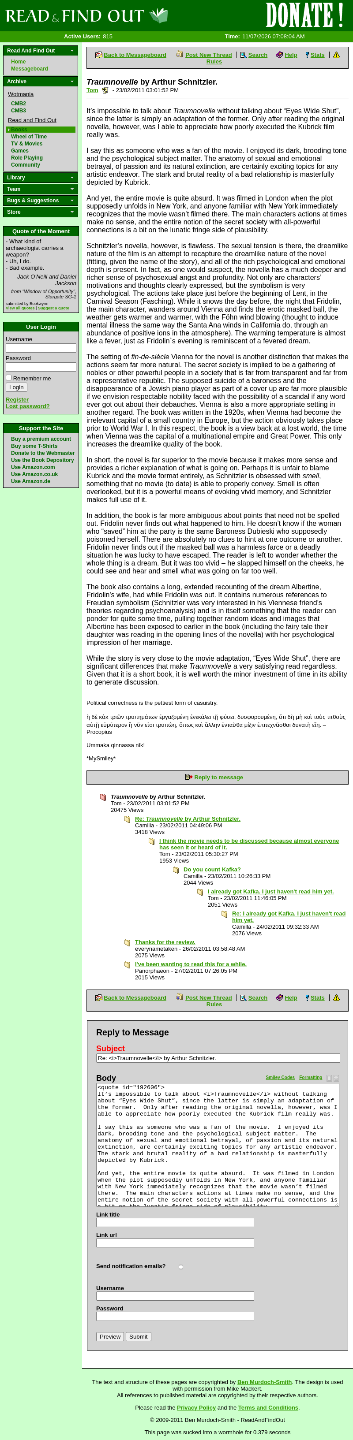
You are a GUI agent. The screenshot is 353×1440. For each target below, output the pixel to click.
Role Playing (27, 158)
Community (25, 165)
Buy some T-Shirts (34, 446)
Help (291, 55)
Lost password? (28, 406)
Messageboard (29, 69)
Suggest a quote (53, 308)
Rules (214, 61)
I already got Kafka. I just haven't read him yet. (271, 891)
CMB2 (18, 103)
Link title (108, 1214)
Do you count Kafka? (212, 869)
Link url (106, 1235)
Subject (110, 1048)
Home (18, 62)
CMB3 (18, 111)
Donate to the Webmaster (43, 453)
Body (106, 1078)
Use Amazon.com (33, 467)
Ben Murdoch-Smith (264, 1382)
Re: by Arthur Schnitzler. (187, 818)
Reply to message (219, 777)
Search (257, 55)
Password (18, 358)
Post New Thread (208, 55)
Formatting (310, 1077)
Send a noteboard (105, 90)
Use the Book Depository (42, 460)
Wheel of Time (29, 137)
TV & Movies (26, 144)
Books (19, 130)
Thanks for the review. (165, 942)
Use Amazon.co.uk (34, 474)
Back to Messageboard (135, 55)
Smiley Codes (280, 1077)
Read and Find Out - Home (132, 15)
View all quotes (20, 308)
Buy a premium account (41, 439)
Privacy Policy (196, 1407)
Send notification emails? (130, 1266)
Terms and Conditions (268, 1407)
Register (17, 399)
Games (20, 151)
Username (19, 339)
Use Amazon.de (30, 481)
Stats (318, 55)
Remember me (32, 378)
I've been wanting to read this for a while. (191, 964)
